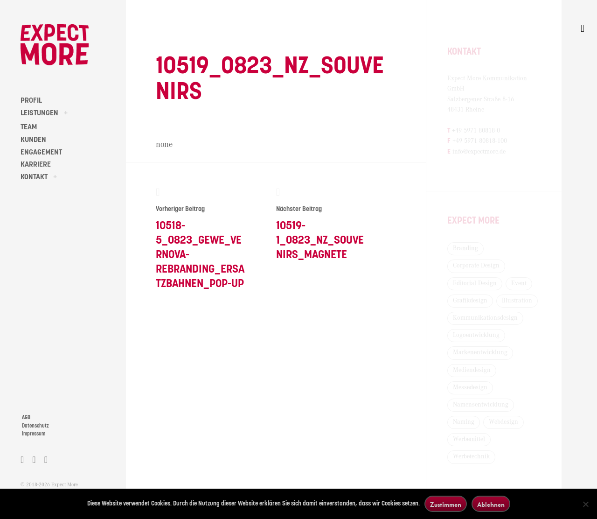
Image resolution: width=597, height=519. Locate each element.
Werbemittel (469, 439)
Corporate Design (476, 265)
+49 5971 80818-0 (476, 130)
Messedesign (470, 387)
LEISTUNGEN (39, 113)
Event (519, 283)
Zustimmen (445, 504)
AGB (26, 417)
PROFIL (31, 100)
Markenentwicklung (480, 352)
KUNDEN (33, 139)
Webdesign (503, 422)
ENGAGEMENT (41, 152)
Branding (465, 248)
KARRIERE (36, 164)
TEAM (29, 127)
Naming (463, 422)
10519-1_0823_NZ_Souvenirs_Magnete (321, 223)
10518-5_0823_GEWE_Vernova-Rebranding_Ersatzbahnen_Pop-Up (201, 238)
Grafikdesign (470, 300)
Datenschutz (35, 425)
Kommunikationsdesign (485, 318)
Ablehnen (491, 504)
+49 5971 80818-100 (479, 141)
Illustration (517, 300)
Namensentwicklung (480, 404)
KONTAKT (34, 177)
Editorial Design (475, 283)
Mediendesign (472, 370)
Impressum (33, 433)
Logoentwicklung (476, 335)
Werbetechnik (471, 456)
